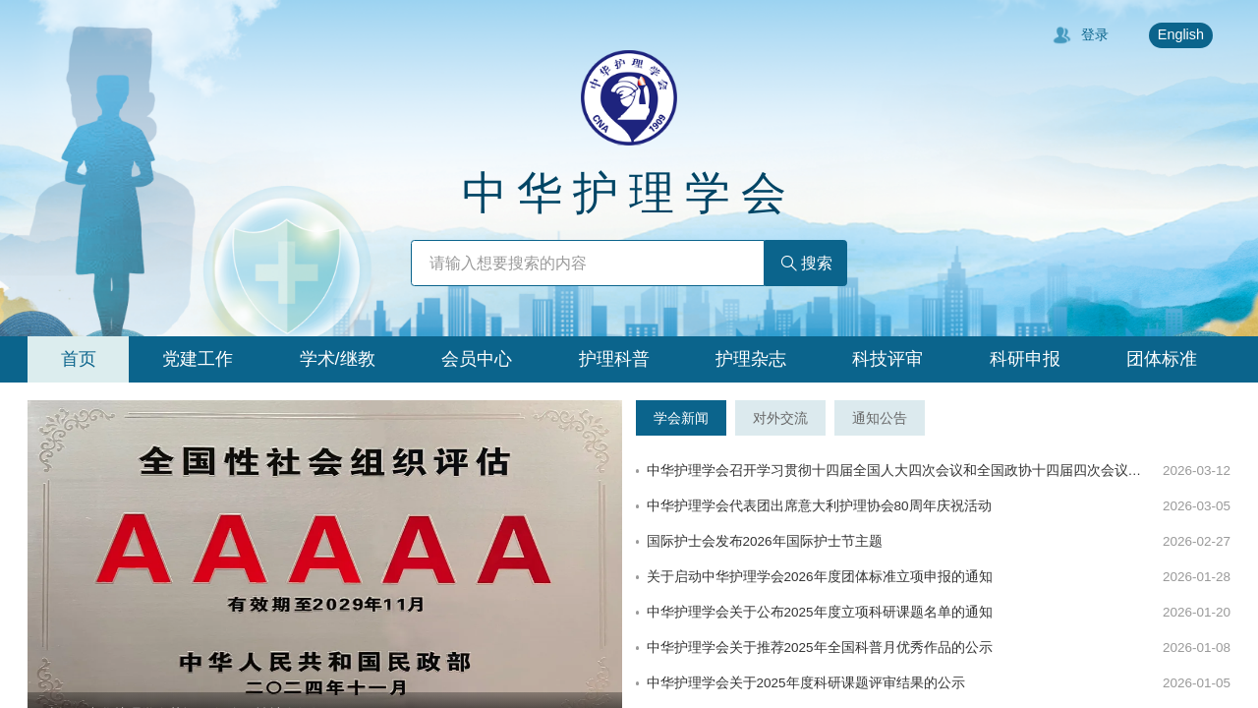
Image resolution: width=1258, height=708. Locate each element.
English (1181, 34)
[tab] (78, 359)
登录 (1081, 35)
